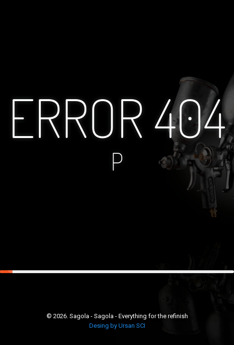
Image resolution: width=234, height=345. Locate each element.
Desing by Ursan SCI (117, 325)
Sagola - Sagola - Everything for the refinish (129, 316)
